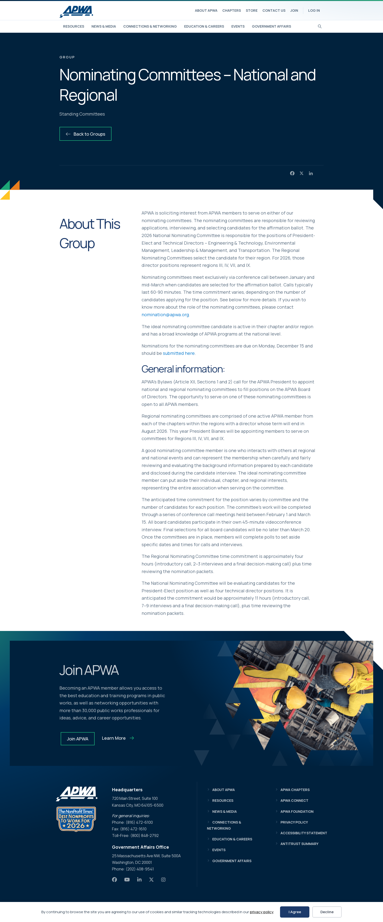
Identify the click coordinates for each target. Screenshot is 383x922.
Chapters (231, 10)
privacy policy (261, 911)
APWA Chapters (295, 789)
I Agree (295, 911)
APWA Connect (294, 800)
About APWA (206, 10)
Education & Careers (204, 26)
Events (238, 26)
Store (252, 10)
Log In (314, 10)
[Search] (320, 26)
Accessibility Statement (304, 833)
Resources (73, 26)
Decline (327, 911)
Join (294, 10)
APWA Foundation (297, 811)
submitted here (179, 353)
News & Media (103, 26)
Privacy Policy (294, 822)
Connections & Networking (150, 26)
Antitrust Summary (299, 843)
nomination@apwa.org (165, 314)
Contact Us (273, 10)
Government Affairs (271, 26)
